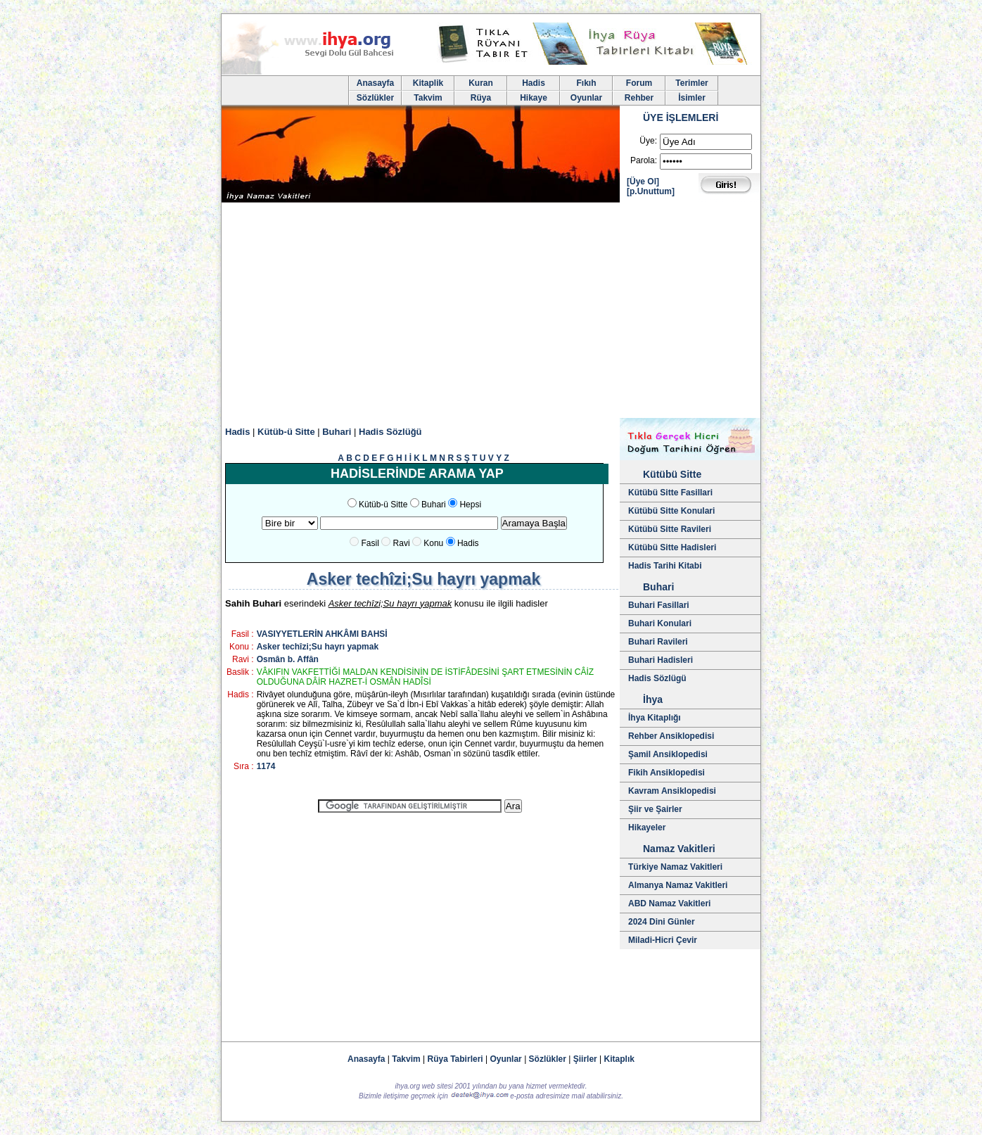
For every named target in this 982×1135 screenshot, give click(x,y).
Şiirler (585, 1059)
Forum (639, 83)
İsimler (692, 98)
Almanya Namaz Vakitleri (677, 885)
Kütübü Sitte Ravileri (669, 529)
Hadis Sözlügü (657, 678)
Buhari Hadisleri (660, 660)
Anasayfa (375, 83)
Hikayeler (646, 827)
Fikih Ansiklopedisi (666, 773)
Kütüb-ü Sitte (286, 431)
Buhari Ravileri (658, 642)
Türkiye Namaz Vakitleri (675, 867)
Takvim (428, 98)
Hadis (533, 83)
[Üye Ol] (643, 181)
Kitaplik (428, 83)
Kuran (480, 83)
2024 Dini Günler (661, 922)
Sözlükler (375, 98)
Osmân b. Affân (288, 659)
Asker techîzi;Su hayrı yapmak (317, 647)
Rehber (639, 98)
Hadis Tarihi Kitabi (664, 566)
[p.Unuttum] (651, 191)
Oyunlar (586, 98)
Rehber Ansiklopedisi (671, 736)
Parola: (643, 160)
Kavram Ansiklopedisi (672, 791)
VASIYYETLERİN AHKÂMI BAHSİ (322, 634)
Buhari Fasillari (658, 605)
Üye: (648, 141)
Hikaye (533, 98)
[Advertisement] (491, 312)
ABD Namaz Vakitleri (669, 903)
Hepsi (470, 504)
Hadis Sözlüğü (390, 431)
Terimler (691, 83)
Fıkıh (586, 83)
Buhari (336, 431)
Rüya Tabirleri (455, 1059)
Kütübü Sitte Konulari (671, 511)
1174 (266, 766)
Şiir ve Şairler (655, 809)
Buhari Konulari (659, 623)
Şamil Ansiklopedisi (668, 754)
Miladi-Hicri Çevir (662, 940)
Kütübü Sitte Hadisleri (672, 547)
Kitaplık (619, 1059)
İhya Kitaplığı (654, 718)
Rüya (481, 98)
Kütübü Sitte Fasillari (670, 492)
